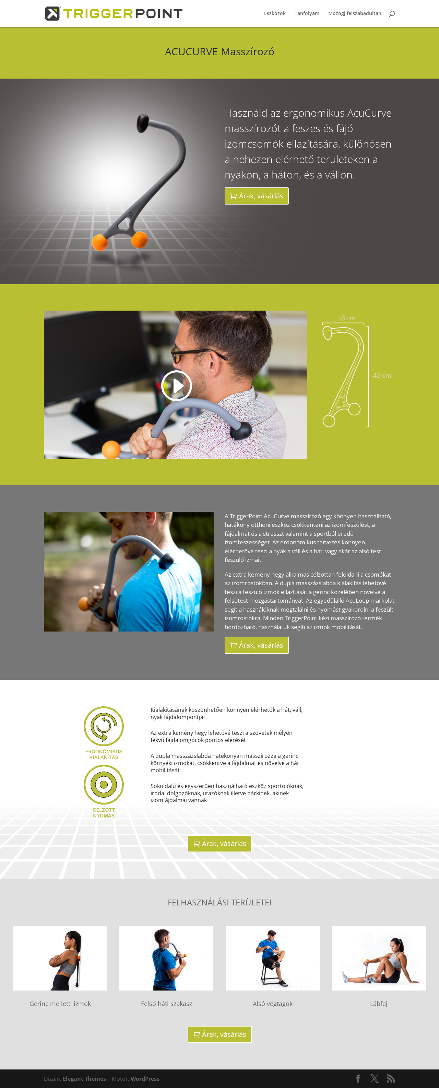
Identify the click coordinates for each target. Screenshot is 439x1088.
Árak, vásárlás (261, 195)
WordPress (145, 1078)
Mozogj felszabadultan (354, 14)
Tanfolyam (307, 14)
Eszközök (275, 14)
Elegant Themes (84, 1078)
